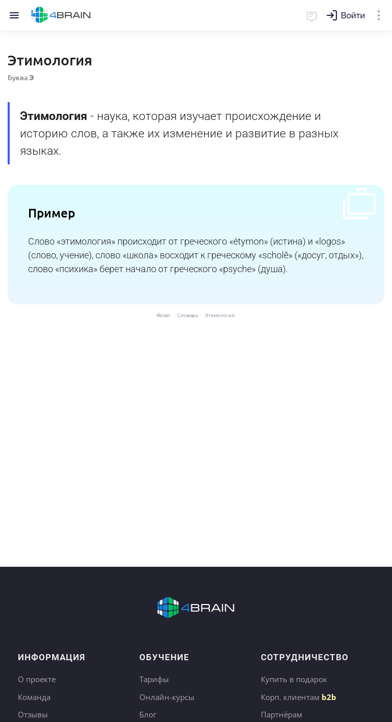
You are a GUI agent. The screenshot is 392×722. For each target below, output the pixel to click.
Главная (61, 15)
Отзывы (33, 714)
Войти (353, 15)
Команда (34, 697)
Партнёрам (281, 714)
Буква (21, 77)
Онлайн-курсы (166, 697)
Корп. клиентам (298, 697)
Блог (147, 714)
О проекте (37, 679)
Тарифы (154, 679)
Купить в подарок (294, 679)
